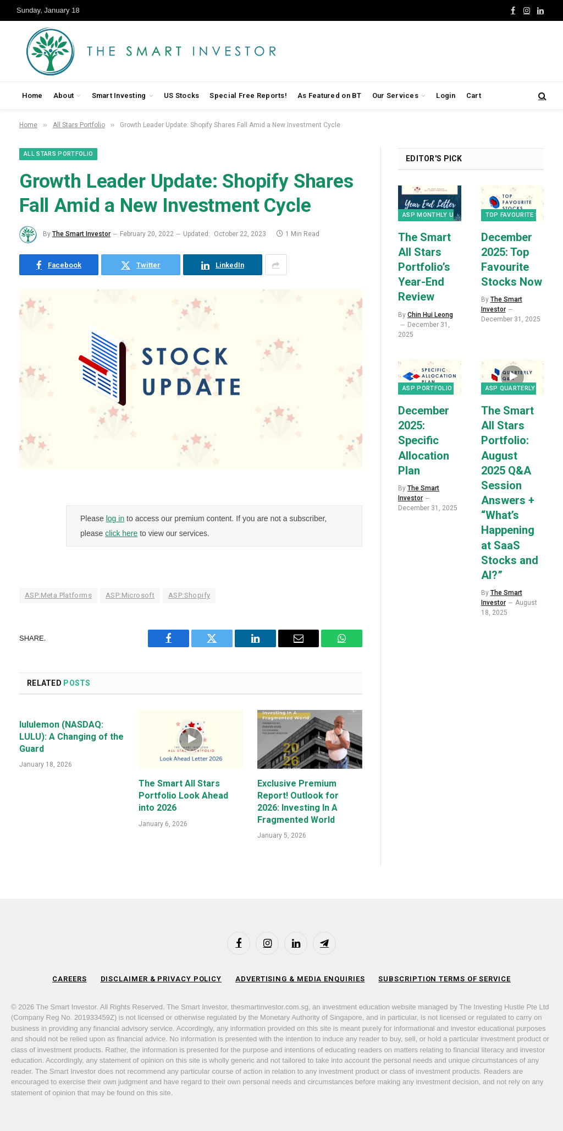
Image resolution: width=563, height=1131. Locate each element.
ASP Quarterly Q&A (517, 388)
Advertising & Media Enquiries (300, 979)
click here (121, 533)
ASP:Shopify (189, 595)
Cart (473, 95)
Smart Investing (119, 95)
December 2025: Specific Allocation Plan (423, 440)
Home (32, 95)
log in (115, 518)
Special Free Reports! (247, 95)
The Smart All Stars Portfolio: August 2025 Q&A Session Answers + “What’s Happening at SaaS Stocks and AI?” (509, 493)
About (63, 95)
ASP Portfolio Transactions (452, 388)
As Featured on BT (329, 95)
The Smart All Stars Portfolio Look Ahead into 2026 (183, 795)
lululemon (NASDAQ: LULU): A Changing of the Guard (71, 736)
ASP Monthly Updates (440, 214)
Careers (69, 979)
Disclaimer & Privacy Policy (161, 979)
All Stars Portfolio (58, 153)
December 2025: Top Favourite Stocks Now (511, 260)
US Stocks (181, 95)
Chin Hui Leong (430, 315)
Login (445, 95)
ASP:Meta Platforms (58, 595)
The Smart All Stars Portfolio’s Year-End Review (424, 267)
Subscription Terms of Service (444, 979)
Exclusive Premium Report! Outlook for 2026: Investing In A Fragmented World (298, 801)
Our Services (395, 95)
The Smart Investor (81, 234)
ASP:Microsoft (130, 595)
